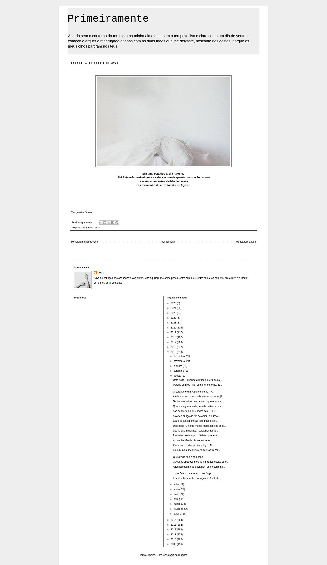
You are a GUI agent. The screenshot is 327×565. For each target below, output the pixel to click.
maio (177, 494)
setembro (179, 370)
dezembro (179, 356)
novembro (179, 361)
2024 (174, 308)
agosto (178, 375)
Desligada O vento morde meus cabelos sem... (199, 425)
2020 (174, 327)
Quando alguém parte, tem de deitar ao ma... (198, 406)
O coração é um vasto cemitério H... (193, 391)
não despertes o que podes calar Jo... (194, 411)
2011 (174, 534)
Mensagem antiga (246, 241)
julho (177, 484)
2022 (174, 317)
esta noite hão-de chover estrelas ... (193, 440)
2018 (174, 337)
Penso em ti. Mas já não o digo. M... (193, 445)
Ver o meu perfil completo (108, 282)
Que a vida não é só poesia (188, 457)
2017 (174, 342)
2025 (174, 303)
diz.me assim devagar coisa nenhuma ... (196, 430)
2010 (174, 539)
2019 (174, 332)
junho (177, 489)
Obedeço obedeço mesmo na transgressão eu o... (201, 461)
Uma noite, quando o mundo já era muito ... (197, 380)
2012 (174, 529)
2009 (174, 544)
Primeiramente (108, 19)
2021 (174, 322)
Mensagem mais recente (84, 241)
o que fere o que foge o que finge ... (194, 473)
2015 (174, 352)
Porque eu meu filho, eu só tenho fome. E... (197, 384)
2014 (174, 519)
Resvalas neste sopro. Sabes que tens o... (197, 435)
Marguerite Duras (91, 227)
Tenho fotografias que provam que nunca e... (198, 401)
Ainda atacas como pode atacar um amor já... (198, 396)
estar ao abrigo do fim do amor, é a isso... (196, 416)
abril (176, 499)
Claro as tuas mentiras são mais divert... (195, 420)
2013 (174, 524)
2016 (174, 347)
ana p (101, 272)
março (177, 503)
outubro (178, 366)
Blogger (182, 555)
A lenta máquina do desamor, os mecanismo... (199, 466)
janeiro (178, 513)
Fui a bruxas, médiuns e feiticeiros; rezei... (196, 450)
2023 (174, 313)
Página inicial (167, 241)
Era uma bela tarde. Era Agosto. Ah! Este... (197, 478)
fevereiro (179, 508)
